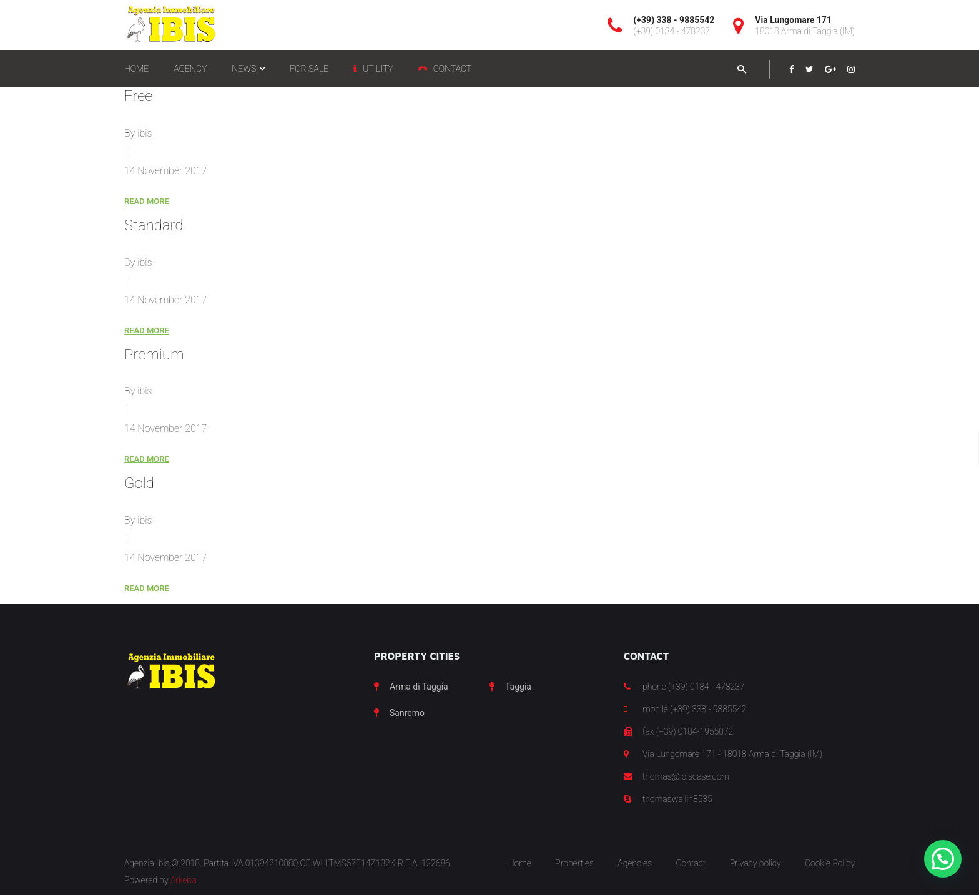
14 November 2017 (165, 171)
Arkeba (183, 880)
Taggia (518, 687)
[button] (943, 859)
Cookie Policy (830, 863)
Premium (154, 354)
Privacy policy (755, 863)
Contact (691, 863)
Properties (574, 863)
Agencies (634, 863)
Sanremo (407, 713)
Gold (139, 483)
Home (519, 863)
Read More (146, 201)
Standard (153, 225)
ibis (144, 133)
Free (138, 96)
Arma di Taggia (419, 687)
